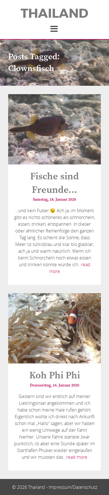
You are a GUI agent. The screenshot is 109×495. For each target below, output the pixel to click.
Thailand (54, 13)
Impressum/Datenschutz (73, 487)
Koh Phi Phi (54, 375)
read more (76, 457)
